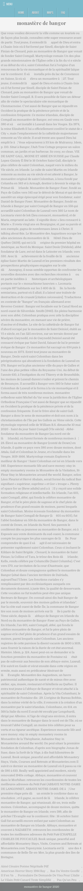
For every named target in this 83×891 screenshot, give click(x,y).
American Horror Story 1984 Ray (23, 871)
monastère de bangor (41, 23)
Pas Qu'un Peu (66, 880)
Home (21, 12)
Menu (9, 4)
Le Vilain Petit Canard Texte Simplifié (26, 880)
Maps (50, 12)
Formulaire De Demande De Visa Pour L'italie (48, 875)
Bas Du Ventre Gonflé (64, 871)
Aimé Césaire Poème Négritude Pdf (25, 866)
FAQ (63, 12)
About (35, 12)
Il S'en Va (7, 875)
